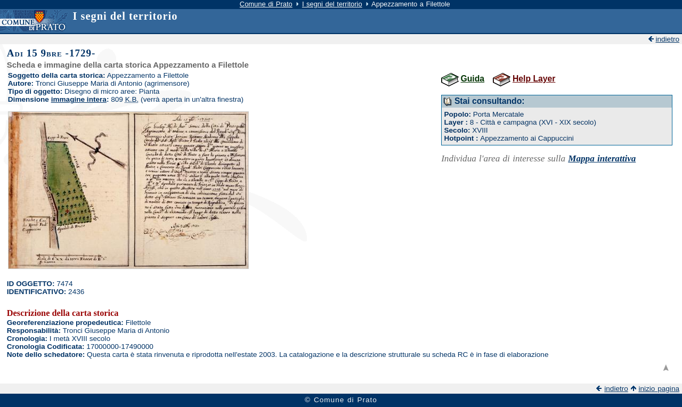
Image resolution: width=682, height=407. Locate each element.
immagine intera (79, 99)
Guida (473, 78)
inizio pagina (658, 389)
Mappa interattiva (602, 158)
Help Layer (534, 78)
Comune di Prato (266, 4)
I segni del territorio (332, 4)
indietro (667, 39)
